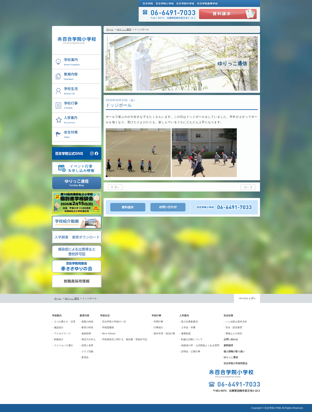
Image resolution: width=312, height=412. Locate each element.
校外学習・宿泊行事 (164, 333)
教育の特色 (87, 327)
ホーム (110, 29)
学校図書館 (108, 327)
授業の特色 (87, 321)
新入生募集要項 (189, 321)
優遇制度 (186, 333)
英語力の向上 (88, 339)
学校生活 (105, 315)
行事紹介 (158, 327)
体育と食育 (87, 345)
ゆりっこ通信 (124, 29)
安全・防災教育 (234, 327)
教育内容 (84, 315)
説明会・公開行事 (190, 351)
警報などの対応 (234, 333)
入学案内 (184, 315)
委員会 (85, 357)
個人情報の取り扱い (234, 351)
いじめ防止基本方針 (236, 321)
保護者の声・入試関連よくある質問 (200, 345)
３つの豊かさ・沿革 (64, 321)
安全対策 (228, 315)
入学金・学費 (188, 327)
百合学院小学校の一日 (114, 321)
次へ (246, 187)
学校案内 (57, 315)
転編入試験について (192, 339)
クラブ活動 (87, 351)
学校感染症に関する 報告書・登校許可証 (124, 339)
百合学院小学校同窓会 (235, 363)
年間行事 (158, 321)
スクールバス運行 (63, 345)
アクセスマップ (62, 333)
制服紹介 (58, 339)
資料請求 (228, 345)
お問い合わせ (231, 339)
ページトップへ (247, 298)
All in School (108, 333)
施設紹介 (58, 327)
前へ (117, 187)
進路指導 (86, 333)
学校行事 (156, 315)
